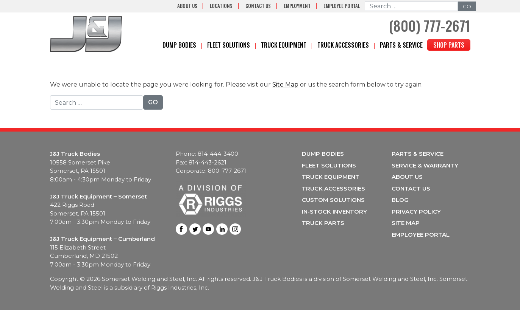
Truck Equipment (283, 45)
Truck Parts (323, 222)
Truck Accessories (343, 45)
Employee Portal (341, 5)
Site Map (285, 84)
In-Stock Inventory (334, 211)
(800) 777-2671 (429, 25)
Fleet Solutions (228, 45)
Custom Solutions (333, 199)
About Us (187, 5)
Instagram (235, 229)
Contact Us (258, 5)
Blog (400, 199)
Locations (221, 5)
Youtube (208, 229)
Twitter (195, 229)
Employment (297, 5)
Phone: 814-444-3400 (207, 153)
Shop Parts (448, 45)
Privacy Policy (416, 211)
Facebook (181, 229)
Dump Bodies (179, 45)
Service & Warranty (425, 165)
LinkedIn (222, 229)
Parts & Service (401, 45)
